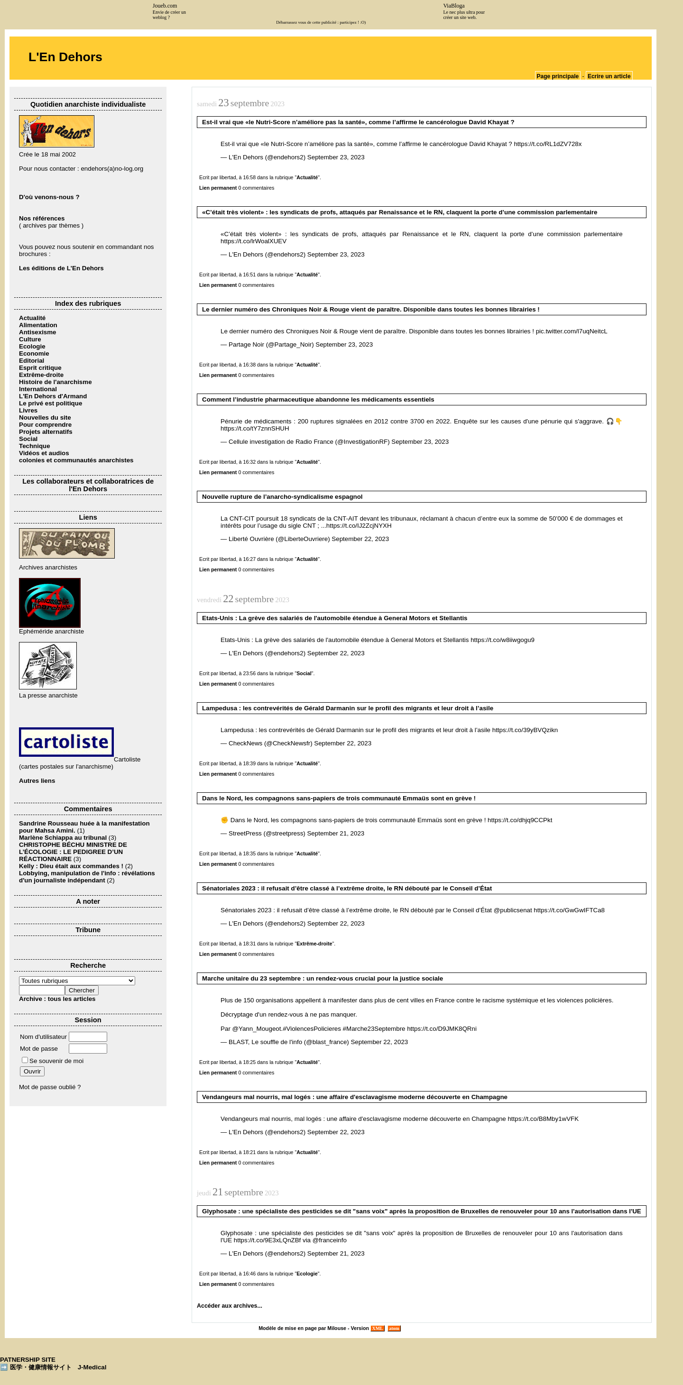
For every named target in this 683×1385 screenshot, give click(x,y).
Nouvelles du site (45, 417)
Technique (34, 445)
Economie (34, 353)
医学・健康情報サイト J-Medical (58, 1367)
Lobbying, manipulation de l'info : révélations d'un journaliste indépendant (87, 877)
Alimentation (38, 325)
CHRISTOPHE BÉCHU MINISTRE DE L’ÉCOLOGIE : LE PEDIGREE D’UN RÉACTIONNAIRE (73, 851)
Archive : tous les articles (57, 998)
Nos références (42, 218)
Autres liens (37, 780)
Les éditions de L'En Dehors (61, 268)
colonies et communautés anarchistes (76, 460)
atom (394, 1328)
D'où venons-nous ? (49, 197)
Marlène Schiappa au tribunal (63, 837)
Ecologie (32, 346)
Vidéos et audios (44, 453)
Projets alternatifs (46, 431)
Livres (28, 410)
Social (28, 438)
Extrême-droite (41, 374)
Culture (30, 339)
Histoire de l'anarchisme (55, 381)
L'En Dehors (65, 57)
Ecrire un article (609, 76)
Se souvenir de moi (52, 1060)
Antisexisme (37, 332)
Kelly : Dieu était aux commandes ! (71, 866)
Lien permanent (218, 188)
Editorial (31, 360)
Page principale (558, 76)
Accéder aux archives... (229, 1305)
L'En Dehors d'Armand (53, 396)
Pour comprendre (45, 424)
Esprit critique (40, 367)
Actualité (32, 317)
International (38, 389)
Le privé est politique (50, 403)
